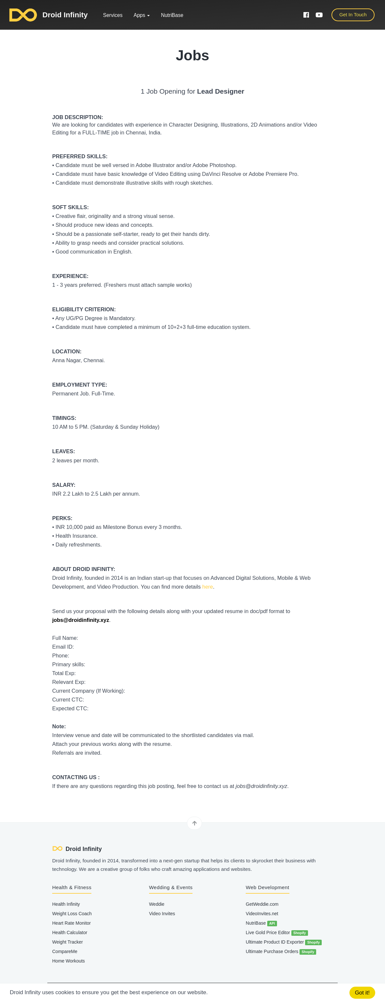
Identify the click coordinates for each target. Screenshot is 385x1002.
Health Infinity (66, 904)
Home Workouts (68, 960)
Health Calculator (69, 932)
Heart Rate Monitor (71, 923)
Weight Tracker (67, 942)
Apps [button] (142, 15)
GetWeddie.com (262, 904)
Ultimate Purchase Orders (281, 952)
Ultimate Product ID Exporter (284, 942)
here (207, 587)
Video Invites (162, 913)
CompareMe (64, 951)
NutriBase (172, 15)
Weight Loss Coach (72, 913)
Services (113, 15)
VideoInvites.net (262, 913)
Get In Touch (353, 14)
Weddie (156, 904)
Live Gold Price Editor (277, 933)
